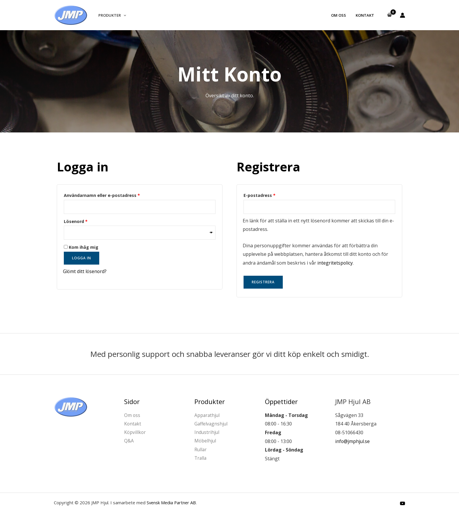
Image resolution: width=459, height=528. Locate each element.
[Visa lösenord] (211, 233)
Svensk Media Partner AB (172, 502)
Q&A (129, 441)
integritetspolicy (335, 263)
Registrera (263, 282)
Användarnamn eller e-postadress (116, 194)
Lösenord (90, 220)
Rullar (200, 450)
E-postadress (274, 194)
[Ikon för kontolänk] (402, 15)
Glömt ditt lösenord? (85, 271)
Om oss (341, 15)
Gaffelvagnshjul (211, 424)
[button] (122, 15)
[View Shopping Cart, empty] (389, 15)
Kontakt (366, 15)
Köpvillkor (135, 432)
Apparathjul (207, 415)
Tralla (200, 459)
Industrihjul (207, 432)
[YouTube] (402, 503)
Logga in (81, 258)
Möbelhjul (205, 441)
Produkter (111, 15)
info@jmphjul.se (352, 441)
